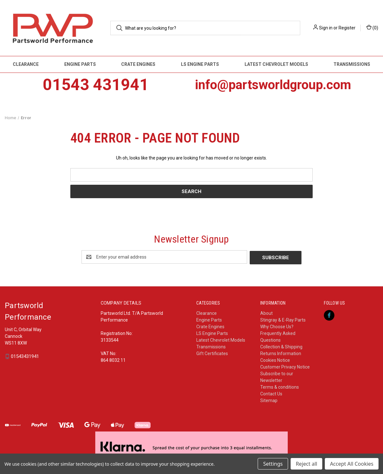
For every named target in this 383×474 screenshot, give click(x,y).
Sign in (325, 27)
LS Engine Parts (200, 64)
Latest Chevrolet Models (276, 64)
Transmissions (211, 346)
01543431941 (25, 356)
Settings (273, 463)
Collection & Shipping (281, 346)
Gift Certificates (212, 352)
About (266, 312)
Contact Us (271, 393)
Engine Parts (80, 64)
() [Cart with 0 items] (372, 27)
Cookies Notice (275, 359)
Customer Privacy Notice (285, 366)
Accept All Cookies (351, 463)
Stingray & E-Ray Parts (283, 319)
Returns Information (280, 352)
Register (347, 27)
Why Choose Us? (276, 326)
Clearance (26, 64)
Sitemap (268, 399)
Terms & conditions (279, 386)
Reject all (306, 463)
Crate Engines (138, 64)
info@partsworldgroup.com (273, 84)
